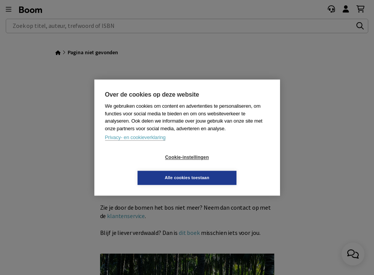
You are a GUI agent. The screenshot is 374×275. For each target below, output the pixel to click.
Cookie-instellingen (141, 167)
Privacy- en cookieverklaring (135, 147)
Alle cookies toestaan (232, 167)
